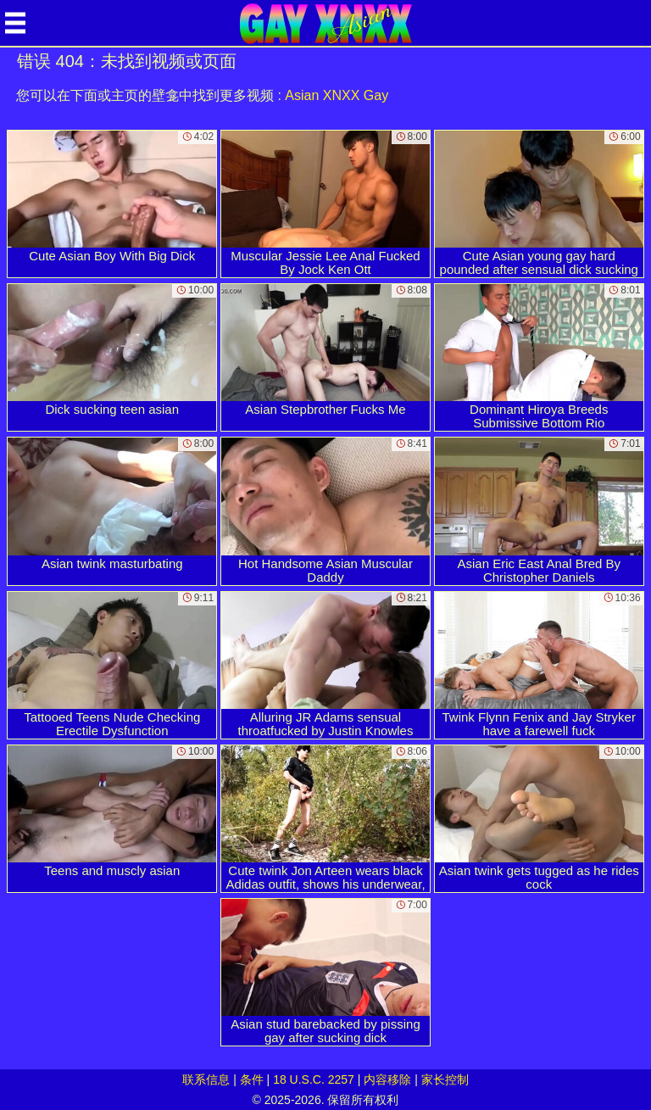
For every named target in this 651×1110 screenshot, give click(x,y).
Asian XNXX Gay (336, 95)
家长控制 (445, 1079)
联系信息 (206, 1079)
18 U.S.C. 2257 (313, 1079)
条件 (252, 1079)
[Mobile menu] (15, 22)
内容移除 (387, 1079)
